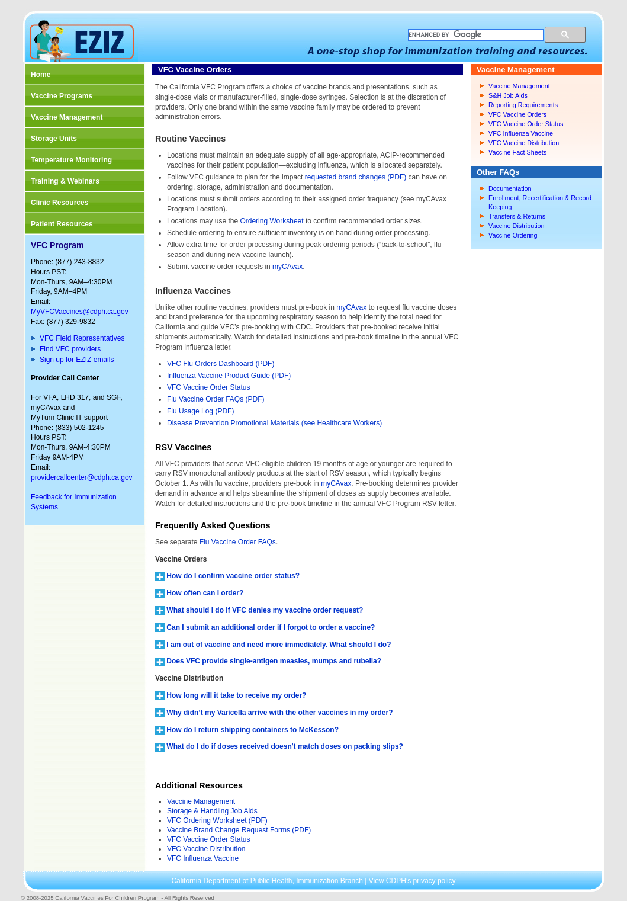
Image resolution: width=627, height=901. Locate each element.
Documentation (510, 188)
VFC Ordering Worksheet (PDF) (217, 820)
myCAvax (287, 266)
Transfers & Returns (516, 216)
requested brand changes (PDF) (355, 177)
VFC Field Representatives (82, 338)
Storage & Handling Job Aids (212, 811)
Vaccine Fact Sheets (517, 152)
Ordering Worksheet (271, 221)
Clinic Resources (59, 202)
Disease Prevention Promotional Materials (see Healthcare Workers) (274, 423)
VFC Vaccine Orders (517, 114)
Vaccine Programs (61, 96)
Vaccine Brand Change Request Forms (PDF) (239, 830)
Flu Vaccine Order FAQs (238, 542)
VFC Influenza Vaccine (203, 858)
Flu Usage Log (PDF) (200, 411)
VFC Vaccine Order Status (208, 387)
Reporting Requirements (523, 104)
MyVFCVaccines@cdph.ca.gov (79, 311)
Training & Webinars (65, 181)
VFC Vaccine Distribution (206, 849)
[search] (475, 35)
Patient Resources (62, 224)
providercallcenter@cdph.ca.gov (82, 477)
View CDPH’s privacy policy (412, 881)
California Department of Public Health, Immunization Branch (268, 881)
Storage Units (54, 138)
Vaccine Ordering (513, 235)
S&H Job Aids (508, 95)
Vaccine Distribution (516, 225)
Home (40, 74)
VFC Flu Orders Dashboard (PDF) (220, 364)
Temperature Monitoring (71, 160)
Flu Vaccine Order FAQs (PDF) (215, 399)
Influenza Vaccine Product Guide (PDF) (229, 375)
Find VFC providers (70, 349)
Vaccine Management (66, 117)
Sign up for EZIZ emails (77, 359)
